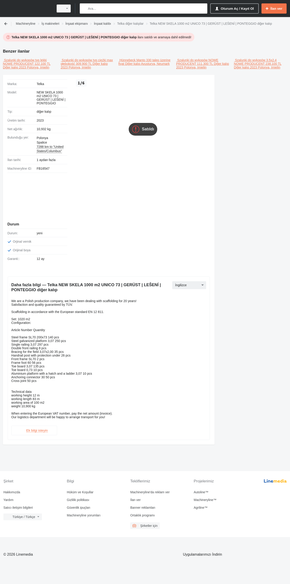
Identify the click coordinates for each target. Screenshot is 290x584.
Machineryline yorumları (84, 513)
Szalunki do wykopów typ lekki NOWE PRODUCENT (25, 62)
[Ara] (84, 8)
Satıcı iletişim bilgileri (18, 506)
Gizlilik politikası (78, 498)
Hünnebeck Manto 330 (135, 60)
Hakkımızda (11, 490)
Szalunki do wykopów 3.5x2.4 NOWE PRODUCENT (255, 62)
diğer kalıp (44, 111)
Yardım (8, 498)
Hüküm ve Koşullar (80, 490)
